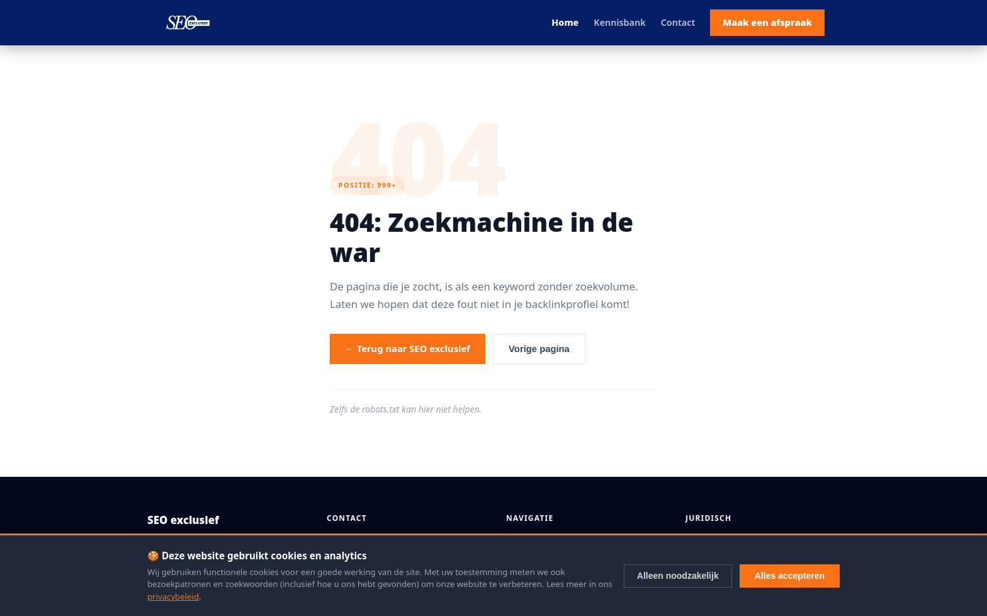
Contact (678, 22)
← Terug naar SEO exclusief (407, 348)
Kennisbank (619, 22)
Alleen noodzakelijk (678, 576)
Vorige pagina (539, 349)
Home (564, 22)
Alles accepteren (790, 576)
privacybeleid (173, 596)
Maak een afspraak (767, 22)
